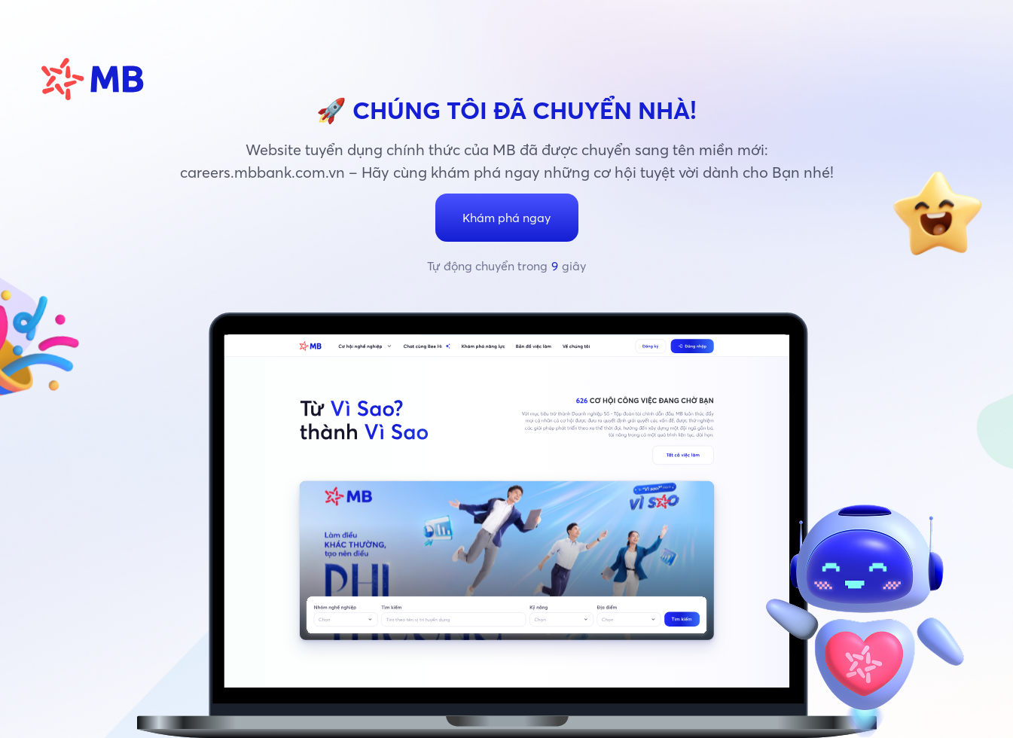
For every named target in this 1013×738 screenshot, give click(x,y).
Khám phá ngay (506, 217)
